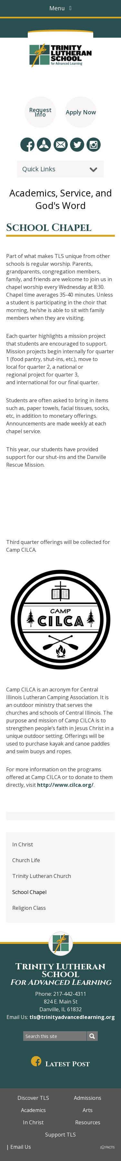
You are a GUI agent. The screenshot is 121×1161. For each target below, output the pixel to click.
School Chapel (29, 892)
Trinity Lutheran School (60, 974)
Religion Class (29, 907)
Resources (87, 1122)
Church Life (26, 860)
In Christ (22, 844)
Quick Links (38, 169)
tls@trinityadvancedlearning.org (71, 1017)
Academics (33, 1110)
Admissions (87, 1097)
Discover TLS (33, 1097)
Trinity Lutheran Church (41, 876)
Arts (88, 1110)
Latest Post (60, 1064)
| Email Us (18, 1146)
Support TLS (60, 1134)
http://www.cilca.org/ (65, 784)
